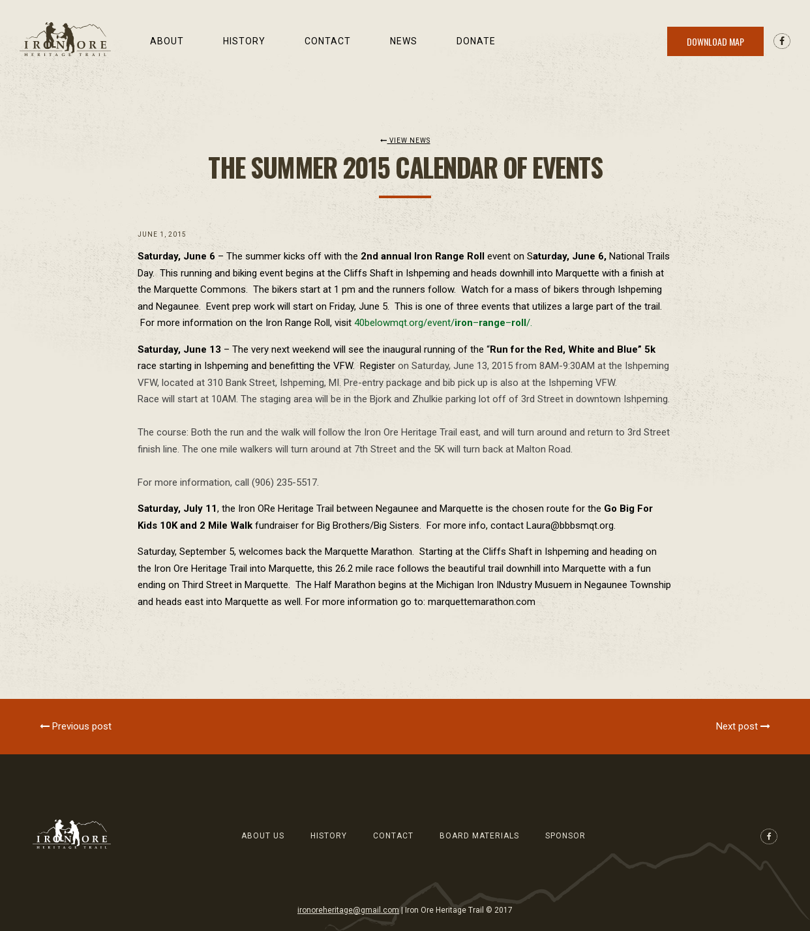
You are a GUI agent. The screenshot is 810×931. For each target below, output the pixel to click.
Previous (76, 726)
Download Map (715, 41)
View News (405, 140)
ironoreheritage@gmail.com (348, 910)
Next (743, 726)
